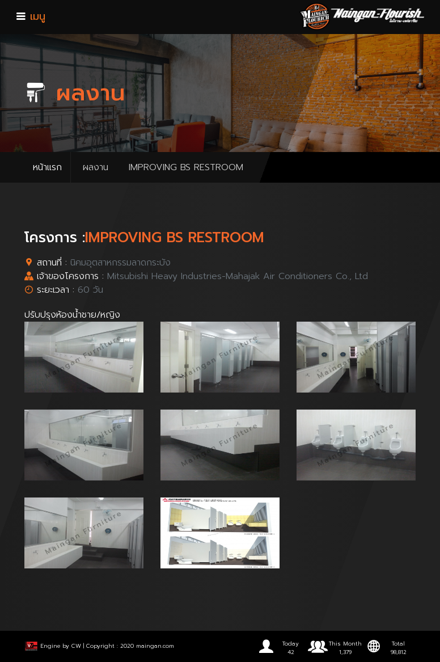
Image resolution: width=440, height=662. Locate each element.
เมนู (30, 16)
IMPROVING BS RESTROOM (186, 167)
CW (76, 646)
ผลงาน (95, 167)
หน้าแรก (47, 167)
